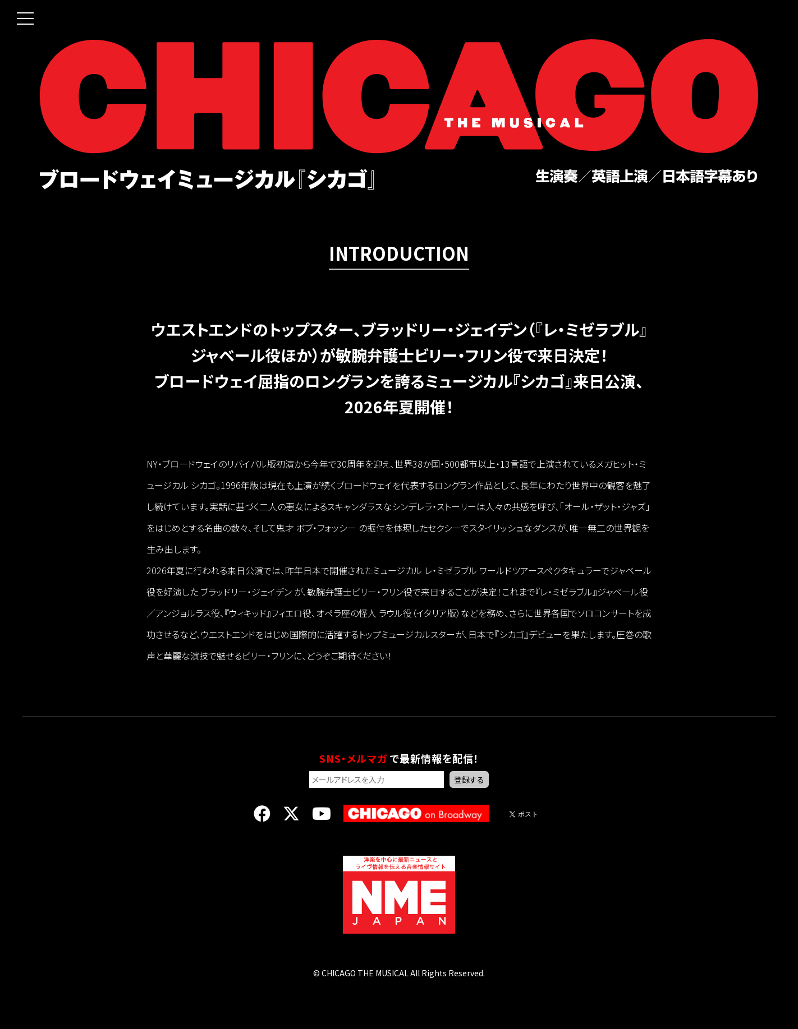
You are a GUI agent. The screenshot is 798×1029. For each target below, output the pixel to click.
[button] (17, 10)
